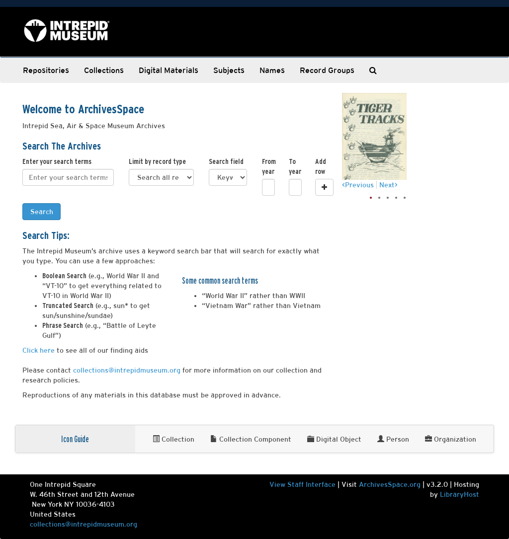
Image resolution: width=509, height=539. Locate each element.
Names (272, 70)
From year (268, 166)
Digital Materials (168, 70)
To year (295, 166)
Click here (38, 350)
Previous (359, 185)
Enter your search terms (56, 161)
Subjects (229, 70)
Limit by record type (157, 161)
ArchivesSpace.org (390, 484)
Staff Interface (311, 484)
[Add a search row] (324, 187)
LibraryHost (459, 494)
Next (387, 185)
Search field (226, 161)
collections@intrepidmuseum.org (126, 370)
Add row (320, 166)
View (278, 484)
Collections (104, 70)
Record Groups (327, 70)
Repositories (46, 70)
